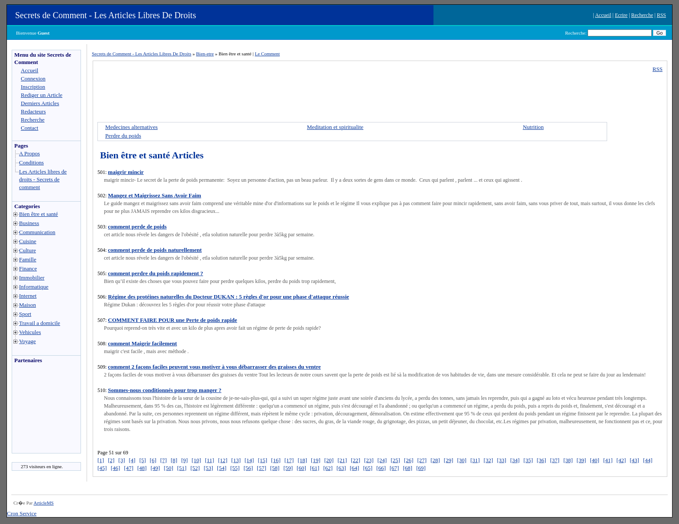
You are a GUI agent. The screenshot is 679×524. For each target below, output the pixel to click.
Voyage (27, 341)
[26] (409, 460)
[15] (262, 460)
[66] (381, 468)
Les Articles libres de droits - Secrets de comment (43, 179)
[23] (369, 460)
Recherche (642, 15)
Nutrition (533, 127)
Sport (25, 314)
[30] (462, 460)
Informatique (33, 286)
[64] (354, 468)
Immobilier (32, 277)
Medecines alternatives (131, 127)
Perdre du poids (123, 135)
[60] (301, 468)
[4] (132, 460)
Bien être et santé (38, 214)
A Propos (29, 153)
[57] (261, 468)
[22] (355, 460)
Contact (29, 128)
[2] (111, 460)
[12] (222, 460)
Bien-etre (205, 53)
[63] (341, 468)
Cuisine (27, 241)
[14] (249, 460)
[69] (421, 468)
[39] (581, 460)
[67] (394, 468)
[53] (208, 468)
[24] (382, 460)
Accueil (603, 15)
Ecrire (621, 15)
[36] (541, 460)
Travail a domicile (39, 323)
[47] (128, 468)
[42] (621, 460)
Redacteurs (33, 111)
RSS (661, 15)
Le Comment (267, 53)
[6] (153, 460)
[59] (288, 468)
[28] (435, 460)
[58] (275, 468)
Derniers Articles (40, 103)
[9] (184, 460)
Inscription (33, 87)
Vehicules (30, 332)
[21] (342, 460)
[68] (407, 468)
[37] (554, 460)
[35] (528, 460)
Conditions (31, 162)
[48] (142, 468)
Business (29, 223)
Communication (37, 232)
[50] (168, 468)
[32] (488, 460)
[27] (422, 460)
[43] (634, 460)
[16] (276, 460)
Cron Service (21, 513)
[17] (289, 460)
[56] (248, 468)
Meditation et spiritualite (335, 127)
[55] (235, 468)
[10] (196, 460)
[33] (502, 460)
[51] (182, 468)
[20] (329, 460)
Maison (27, 305)
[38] (568, 460)
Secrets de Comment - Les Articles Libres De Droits (105, 15)
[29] (448, 460)
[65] (367, 468)
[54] (221, 468)
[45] (102, 468)
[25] (395, 460)
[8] (174, 460)
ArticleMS (43, 502)
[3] (121, 460)
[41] (608, 460)
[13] (236, 460)
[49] (155, 468)
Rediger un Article (41, 95)
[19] (315, 460)
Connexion (33, 78)
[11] (209, 460)
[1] (100, 460)
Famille (27, 259)
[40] (594, 460)
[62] (328, 468)
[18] (302, 460)
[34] (515, 460)
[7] (163, 460)
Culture (27, 250)
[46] (115, 468)
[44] (648, 460)
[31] (475, 460)
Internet (27, 296)
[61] (315, 468)
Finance (28, 268)
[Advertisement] (38, 410)
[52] (195, 468)
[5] (142, 460)
